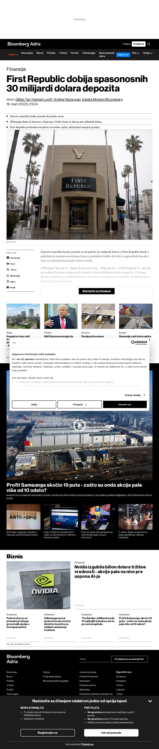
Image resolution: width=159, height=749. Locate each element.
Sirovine (85, 333)
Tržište (63, 53)
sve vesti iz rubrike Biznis (18, 644)
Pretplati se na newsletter (129, 659)
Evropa (122, 333)
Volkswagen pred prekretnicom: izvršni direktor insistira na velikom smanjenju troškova (57, 624)
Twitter (119, 685)
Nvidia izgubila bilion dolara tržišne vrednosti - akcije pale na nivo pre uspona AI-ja (110, 572)
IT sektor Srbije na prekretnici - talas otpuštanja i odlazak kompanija (133, 535)
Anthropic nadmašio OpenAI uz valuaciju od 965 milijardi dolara (22, 533)
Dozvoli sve (124, 404)
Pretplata (138, 44)
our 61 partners (26, 359)
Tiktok (119, 694)
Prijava (126, 44)
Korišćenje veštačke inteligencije (96, 694)
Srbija (9, 333)
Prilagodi (79, 404)
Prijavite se (87, 744)
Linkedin (120, 689)
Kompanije (80, 562)
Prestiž (75, 53)
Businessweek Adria (106, 55)
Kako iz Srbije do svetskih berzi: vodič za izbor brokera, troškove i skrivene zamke (60, 535)
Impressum (85, 681)
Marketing (85, 689)
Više (135, 53)
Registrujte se (48, 733)
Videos (46, 672)
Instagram (121, 681)
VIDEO (13, 54)
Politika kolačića (88, 685)
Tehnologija (88, 53)
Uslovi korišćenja (88, 672)
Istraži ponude (111, 733)
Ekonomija (27, 53)
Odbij (34, 404)
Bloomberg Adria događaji (55, 681)
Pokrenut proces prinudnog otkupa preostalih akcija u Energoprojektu (18, 623)
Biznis (40, 53)
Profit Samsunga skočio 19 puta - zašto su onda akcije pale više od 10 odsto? (74, 487)
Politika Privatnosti (89, 676)
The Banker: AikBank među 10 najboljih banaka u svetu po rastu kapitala (98, 621)
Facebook (121, 676)
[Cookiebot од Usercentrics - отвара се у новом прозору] (133, 343)
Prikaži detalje (133, 395)
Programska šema (52, 676)
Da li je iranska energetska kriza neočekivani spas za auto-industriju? (97, 535)
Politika (51, 53)
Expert (123, 54)
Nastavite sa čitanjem (97, 291)
